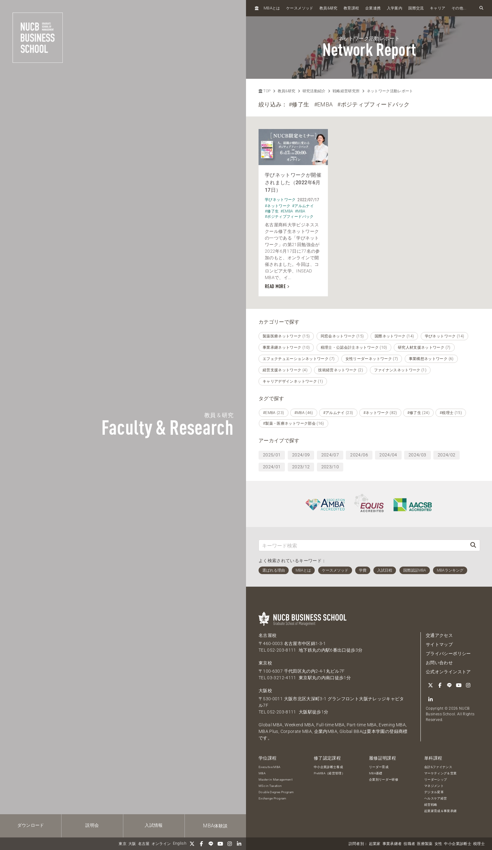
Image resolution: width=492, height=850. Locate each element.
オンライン (161, 844)
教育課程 (351, 8)
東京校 (265, 662)
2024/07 (330, 454)
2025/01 (272, 454)
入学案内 (394, 8)
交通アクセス (439, 635)
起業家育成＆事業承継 (440, 811)
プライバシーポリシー (448, 653)
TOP (264, 91)
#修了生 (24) (418, 413)
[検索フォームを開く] (481, 8)
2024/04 (388, 454)
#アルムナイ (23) (338, 413)
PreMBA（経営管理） (329, 773)
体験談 (215, 826)
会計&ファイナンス (438, 767)
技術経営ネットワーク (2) (340, 370)
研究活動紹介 (314, 91)
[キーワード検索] (363, 545)
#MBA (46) (303, 413)
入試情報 (154, 825)
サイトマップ (439, 644)
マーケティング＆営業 (440, 773)
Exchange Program (272, 798)
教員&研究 (287, 91)
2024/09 (301, 454)
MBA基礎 (375, 773)
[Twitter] (192, 843)
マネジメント (434, 786)
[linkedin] (239, 843)
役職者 (409, 844)
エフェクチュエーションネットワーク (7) (298, 359)
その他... (459, 8)
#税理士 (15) (451, 413)
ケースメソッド (299, 8)
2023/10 (330, 466)
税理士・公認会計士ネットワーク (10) (354, 347)
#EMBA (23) (273, 413)
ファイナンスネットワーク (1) (400, 370)
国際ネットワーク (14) (394, 336)
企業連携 (373, 8)
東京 (122, 844)
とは (272, 8)
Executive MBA (270, 767)
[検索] (473, 545)
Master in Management (275, 779)
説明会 (92, 825)
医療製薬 (424, 844)
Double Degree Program (276, 792)
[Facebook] (201, 843)
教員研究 (328, 8)
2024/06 (359, 454)
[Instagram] (229, 843)
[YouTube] (220, 843)
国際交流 (416, 8)
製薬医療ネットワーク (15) (286, 336)
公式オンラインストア (448, 671)
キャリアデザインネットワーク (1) (293, 381)
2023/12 (301, 466)
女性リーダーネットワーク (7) (371, 359)
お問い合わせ (439, 662)
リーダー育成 (378, 767)
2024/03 (417, 454)
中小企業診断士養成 (328, 767)
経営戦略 (430, 804)
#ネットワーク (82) (380, 413)
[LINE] (211, 843)
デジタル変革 (434, 792)
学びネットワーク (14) (444, 336)
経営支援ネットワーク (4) (285, 370)
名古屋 (144, 844)
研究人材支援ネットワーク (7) (424, 347)
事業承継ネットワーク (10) (286, 347)
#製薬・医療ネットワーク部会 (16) (293, 423)
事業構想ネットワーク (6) (431, 359)
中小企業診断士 (457, 844)
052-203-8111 (281, 650)
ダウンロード (30, 825)
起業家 (375, 844)
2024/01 (272, 466)
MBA (262, 773)
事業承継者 (392, 844)
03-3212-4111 (281, 677)
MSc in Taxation (270, 786)
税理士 (479, 844)
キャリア (437, 8)
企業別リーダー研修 (383, 779)
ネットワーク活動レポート (390, 91)
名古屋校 (267, 635)
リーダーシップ (435, 779)
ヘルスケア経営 (435, 798)
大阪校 (265, 690)
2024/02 (446, 454)
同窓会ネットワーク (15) (342, 336)
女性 (438, 844)
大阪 (132, 844)
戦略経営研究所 (346, 91)
